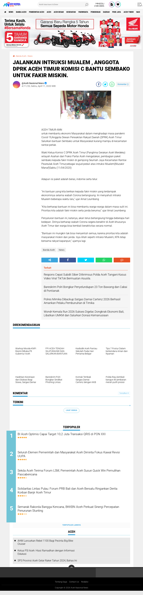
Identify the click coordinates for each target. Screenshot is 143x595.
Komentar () (123, 84)
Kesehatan (86, 12)
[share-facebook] (98, 84)
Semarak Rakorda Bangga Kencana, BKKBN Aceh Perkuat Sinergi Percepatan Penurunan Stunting (73, 513)
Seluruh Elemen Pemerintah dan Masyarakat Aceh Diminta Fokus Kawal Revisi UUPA (73, 456)
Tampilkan (124, 393)
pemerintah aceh (44, 12)
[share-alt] (49, 259)
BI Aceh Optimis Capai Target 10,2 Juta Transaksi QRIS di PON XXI (74, 434)
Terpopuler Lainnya (71, 529)
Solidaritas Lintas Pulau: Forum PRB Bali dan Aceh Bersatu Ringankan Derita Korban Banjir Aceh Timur (68, 494)
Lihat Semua (71, 410)
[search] (63, 4)
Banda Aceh (26, 12)
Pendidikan (116, 12)
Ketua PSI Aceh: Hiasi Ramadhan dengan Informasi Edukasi (46, 556)
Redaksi (86, 586)
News (13, 12)
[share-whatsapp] (111, 84)
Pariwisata (101, 12)
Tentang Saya (60, 586)
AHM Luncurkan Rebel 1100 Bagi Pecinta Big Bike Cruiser (45, 546)
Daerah (130, 12)
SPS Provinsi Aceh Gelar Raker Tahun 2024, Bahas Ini (47, 564)
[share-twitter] (105, 84)
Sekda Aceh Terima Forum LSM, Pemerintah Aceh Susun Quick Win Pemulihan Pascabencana (74, 475)
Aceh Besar (71, 12)
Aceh (59, 12)
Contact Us (74, 586)
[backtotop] (71, 572)
